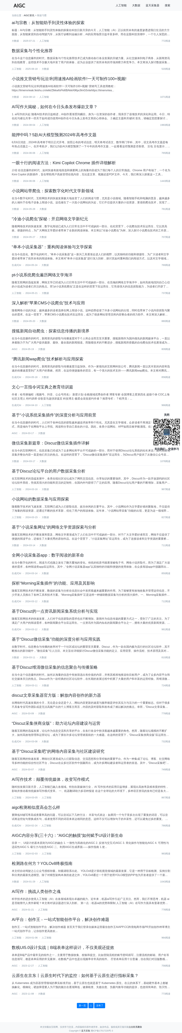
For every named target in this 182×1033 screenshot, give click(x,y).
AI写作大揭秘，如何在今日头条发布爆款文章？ (54, 106)
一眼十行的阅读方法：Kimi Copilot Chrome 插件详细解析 (64, 162)
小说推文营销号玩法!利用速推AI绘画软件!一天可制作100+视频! (69, 78)
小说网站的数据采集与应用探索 (40, 499)
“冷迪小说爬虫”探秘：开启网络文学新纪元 (50, 219)
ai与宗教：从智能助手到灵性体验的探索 (48, 22)
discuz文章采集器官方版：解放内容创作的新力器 (56, 695)
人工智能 (121, 5)
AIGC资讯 (29, 15)
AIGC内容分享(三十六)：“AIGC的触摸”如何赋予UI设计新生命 (67, 835)
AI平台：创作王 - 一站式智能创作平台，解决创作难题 (60, 919)
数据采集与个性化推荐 (32, 50)
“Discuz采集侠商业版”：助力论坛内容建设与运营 (56, 723)
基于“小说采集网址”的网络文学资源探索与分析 (54, 527)
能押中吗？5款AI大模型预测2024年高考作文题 (54, 134)
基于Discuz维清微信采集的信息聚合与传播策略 (55, 667)
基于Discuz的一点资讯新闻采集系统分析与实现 (55, 611)
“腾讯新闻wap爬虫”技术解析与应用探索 (47, 359)
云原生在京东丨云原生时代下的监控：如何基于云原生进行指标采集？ (75, 975)
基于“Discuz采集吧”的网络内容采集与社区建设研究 (58, 751)
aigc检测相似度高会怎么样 (36, 807)
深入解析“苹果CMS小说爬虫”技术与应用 (48, 303)
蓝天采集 (85, 1030)
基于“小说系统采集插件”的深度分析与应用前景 (54, 415)
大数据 (136, 5)
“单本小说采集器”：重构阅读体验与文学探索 (52, 247)
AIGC (15, 349)
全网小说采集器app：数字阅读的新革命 (48, 555)
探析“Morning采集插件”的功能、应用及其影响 (53, 583)
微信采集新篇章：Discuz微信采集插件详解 (50, 443)
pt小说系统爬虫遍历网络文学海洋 (42, 275)
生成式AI (16, 265)
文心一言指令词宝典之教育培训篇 (42, 387)
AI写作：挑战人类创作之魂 (36, 891)
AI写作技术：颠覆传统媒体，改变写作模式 (50, 779)
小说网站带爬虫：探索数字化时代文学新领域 (53, 190)
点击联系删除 (135, 1027)
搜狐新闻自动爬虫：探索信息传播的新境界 (50, 331)
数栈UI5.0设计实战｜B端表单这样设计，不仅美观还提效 (63, 947)
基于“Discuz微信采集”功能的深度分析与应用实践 (56, 639)
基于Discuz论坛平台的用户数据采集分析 (48, 471)
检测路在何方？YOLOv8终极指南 (42, 863)
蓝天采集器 (152, 5)
